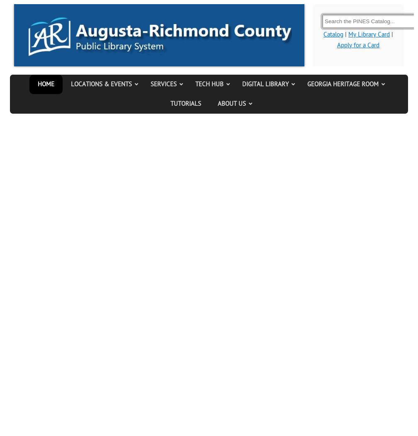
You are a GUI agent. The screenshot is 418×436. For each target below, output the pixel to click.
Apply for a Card (358, 45)
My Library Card (369, 34)
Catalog (333, 34)
